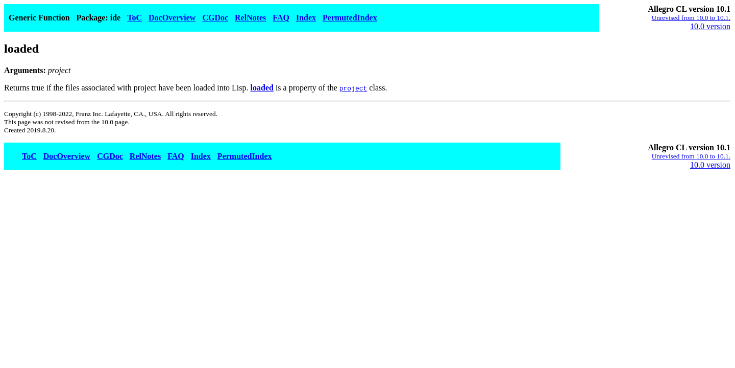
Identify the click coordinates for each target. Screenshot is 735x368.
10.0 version (710, 26)
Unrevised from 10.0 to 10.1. (691, 17)
